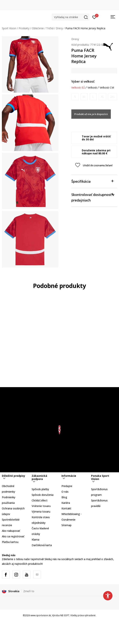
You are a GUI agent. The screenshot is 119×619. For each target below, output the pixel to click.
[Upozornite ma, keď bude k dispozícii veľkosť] (75, 97)
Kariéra (65, 503)
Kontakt (66, 508)
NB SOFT (64, 615)
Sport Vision (9, 28)
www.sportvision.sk (41, 615)
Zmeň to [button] (28, 591)
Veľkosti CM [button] (107, 87)
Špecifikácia (92, 181)
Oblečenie (38, 28)
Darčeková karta (42, 545)
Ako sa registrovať (13, 536)
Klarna (35, 539)
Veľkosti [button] (92, 87)
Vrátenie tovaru (41, 506)
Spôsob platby (40, 489)
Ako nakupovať (11, 531)
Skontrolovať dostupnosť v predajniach (92, 197)
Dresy (59, 28)
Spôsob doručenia (42, 495)
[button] (70, 17)
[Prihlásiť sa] (94, 17)
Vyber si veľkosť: (83, 81)
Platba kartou (10, 542)
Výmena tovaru (41, 511)
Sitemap (66, 525)
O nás (65, 491)
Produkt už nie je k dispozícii (91, 114)
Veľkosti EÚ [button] (78, 87)
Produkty (24, 28)
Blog (64, 497)
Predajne (66, 486)
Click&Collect (39, 500)
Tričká (49, 28)
